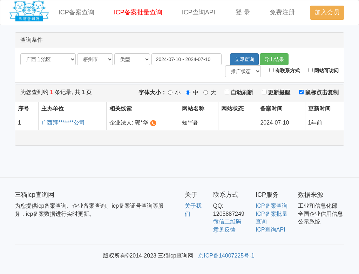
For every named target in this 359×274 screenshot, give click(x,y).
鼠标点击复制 (319, 92)
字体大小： (152, 92)
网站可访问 (323, 70)
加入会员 (327, 12)
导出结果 (274, 59)
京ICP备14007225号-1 (226, 256)
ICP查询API (198, 12)
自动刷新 (239, 92)
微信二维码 (227, 222)
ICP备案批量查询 (138, 12)
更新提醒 (276, 92)
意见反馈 (224, 230)
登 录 (243, 12)
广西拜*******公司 (63, 123)
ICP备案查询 (76, 12)
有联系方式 (284, 70)
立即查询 (244, 59)
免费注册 (282, 12)
